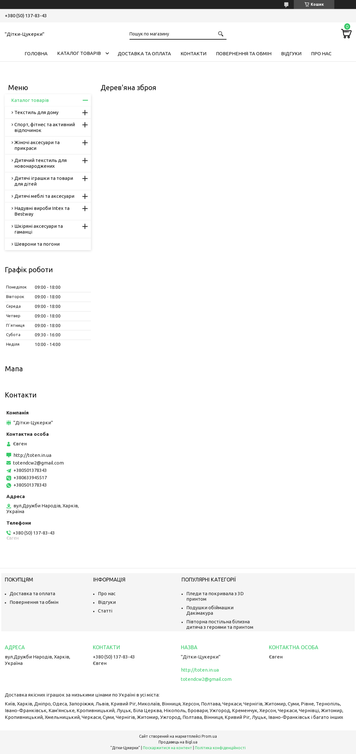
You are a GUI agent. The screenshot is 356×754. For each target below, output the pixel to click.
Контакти (193, 53)
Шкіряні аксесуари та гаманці (38, 229)
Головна (36, 53)
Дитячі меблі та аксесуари (44, 196)
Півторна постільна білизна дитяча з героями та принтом (219, 624)
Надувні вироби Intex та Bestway (42, 211)
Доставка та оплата (144, 53)
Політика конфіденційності (220, 748)
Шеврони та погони (37, 244)
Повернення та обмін (243, 53)
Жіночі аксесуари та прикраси (37, 145)
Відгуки (291, 53)
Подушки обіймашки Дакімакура (210, 610)
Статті (105, 610)
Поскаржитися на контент (167, 748)
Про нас (321, 53)
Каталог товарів (79, 53)
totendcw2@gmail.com (38, 462)
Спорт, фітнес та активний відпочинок (44, 127)
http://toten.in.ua (32, 455)
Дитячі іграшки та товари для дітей (43, 181)
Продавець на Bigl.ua (178, 742)
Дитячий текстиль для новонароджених (40, 163)
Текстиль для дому (36, 112)
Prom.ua (209, 736)
